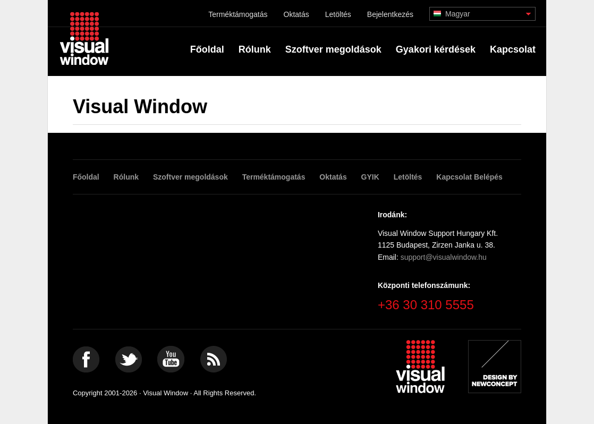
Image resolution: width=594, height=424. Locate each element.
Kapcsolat (513, 49)
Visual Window (84, 38)
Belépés (488, 177)
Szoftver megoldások (333, 49)
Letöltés (338, 14)
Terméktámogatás (237, 14)
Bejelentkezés (390, 14)
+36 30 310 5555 (426, 305)
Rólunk (255, 49)
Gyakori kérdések (436, 49)
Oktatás (296, 14)
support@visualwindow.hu (444, 257)
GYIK (370, 177)
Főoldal (207, 49)
